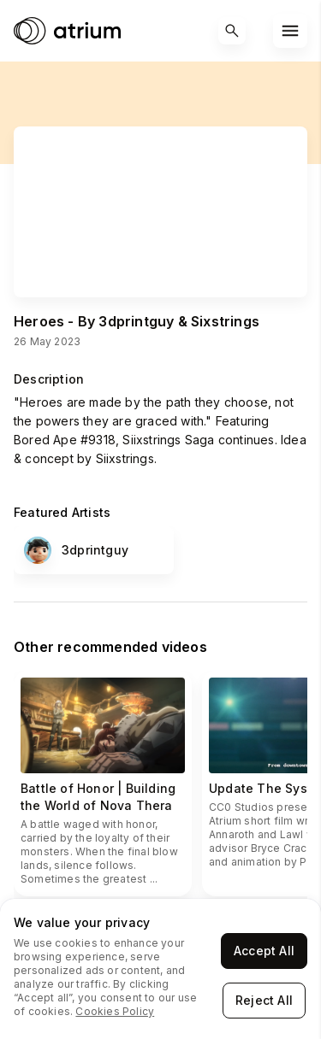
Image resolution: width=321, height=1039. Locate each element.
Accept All (264, 950)
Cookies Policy (114, 1011)
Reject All (264, 1000)
